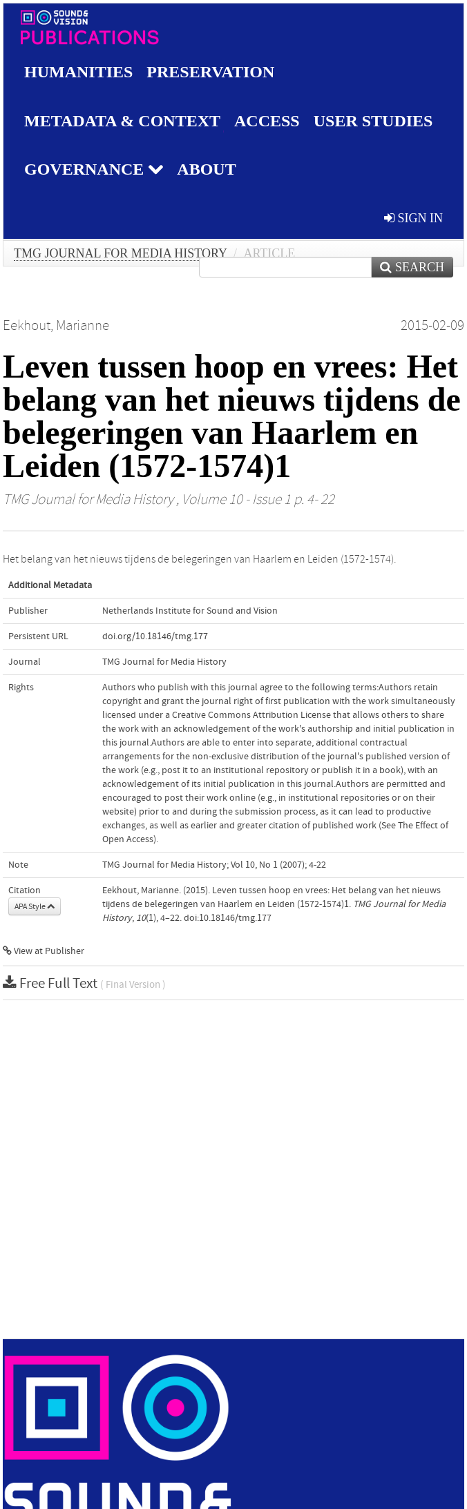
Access (267, 121)
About (206, 169)
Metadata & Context (122, 121)
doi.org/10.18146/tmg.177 (155, 636)
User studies (373, 121)
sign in (413, 218)
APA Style (35, 906)
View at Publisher (43, 951)
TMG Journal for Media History (120, 253)
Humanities (78, 72)
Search (412, 267)
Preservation (210, 72)
